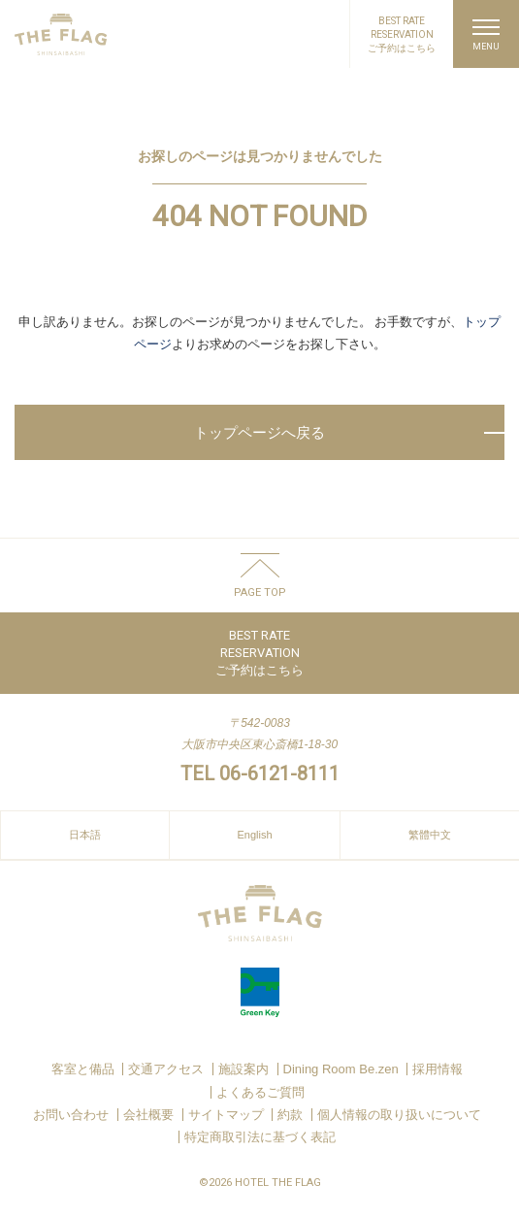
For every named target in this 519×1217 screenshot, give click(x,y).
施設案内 (243, 1069)
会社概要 (148, 1114)
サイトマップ (226, 1114)
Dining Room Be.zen (341, 1069)
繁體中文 (429, 834)
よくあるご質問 (260, 1092)
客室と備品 (82, 1069)
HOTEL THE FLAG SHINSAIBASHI (61, 34)
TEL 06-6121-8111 (260, 773)
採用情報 (437, 1069)
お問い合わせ (71, 1114)
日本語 (85, 834)
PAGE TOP (260, 592)
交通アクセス (166, 1069)
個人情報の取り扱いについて (399, 1114)
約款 (290, 1114)
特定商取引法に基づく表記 (260, 1137)
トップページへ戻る (259, 432)
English (254, 834)
